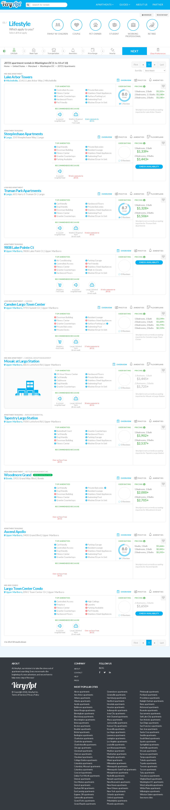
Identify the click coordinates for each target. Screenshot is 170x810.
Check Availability (149, 167)
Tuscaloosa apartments (150, 775)
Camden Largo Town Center (24, 304)
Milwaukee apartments (116, 763)
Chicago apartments (82, 747)
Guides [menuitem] (124, 4)
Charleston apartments (83, 738)
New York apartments (116, 791)
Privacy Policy (33, 695)
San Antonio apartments (150, 719)
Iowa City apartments (116, 713)
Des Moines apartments (84, 782)
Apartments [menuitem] (105, 4)
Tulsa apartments (147, 772)
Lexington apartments (116, 738)
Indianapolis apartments (117, 710)
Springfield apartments (149, 744)
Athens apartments (82, 698)
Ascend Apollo (15, 532)
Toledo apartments (148, 760)
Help (76, 676)
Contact (78, 672)
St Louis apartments (148, 751)
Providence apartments (150, 698)
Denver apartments (82, 779)
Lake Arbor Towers (18, 77)
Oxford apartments (115, 797)
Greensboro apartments (117, 691)
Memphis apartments (116, 757)
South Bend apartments (150, 738)
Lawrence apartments (116, 735)
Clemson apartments (83, 754)
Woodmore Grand (17, 475)
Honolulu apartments (116, 704)
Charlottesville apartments (85, 744)
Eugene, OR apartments (84, 794)
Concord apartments (83, 772)
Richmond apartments (149, 707)
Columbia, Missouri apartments (87, 766)
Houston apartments (115, 707)
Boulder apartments (82, 729)
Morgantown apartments (117, 772)
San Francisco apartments (151, 726)
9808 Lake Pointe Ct (19, 247)
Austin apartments (82, 704)
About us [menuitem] (141, 4)
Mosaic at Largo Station (21, 361)
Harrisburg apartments (116, 698)
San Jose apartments (149, 729)
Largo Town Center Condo (23, 588)
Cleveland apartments (83, 757)
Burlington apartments (83, 735)
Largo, (9, 137)
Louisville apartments (116, 744)
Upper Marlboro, (14, 251)
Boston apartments (82, 726)
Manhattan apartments (116, 754)
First (136, 64)
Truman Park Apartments (22, 191)
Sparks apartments (148, 741)
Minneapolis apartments (117, 766)
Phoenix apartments (115, 804)
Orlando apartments (115, 794)
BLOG (101, 668)
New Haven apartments (117, 785)
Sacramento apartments (150, 713)
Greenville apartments (116, 695)
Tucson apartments (148, 769)
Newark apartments (115, 779)
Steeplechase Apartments (23, 134)
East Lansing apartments (84, 791)
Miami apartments (114, 760)
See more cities (146, 797)
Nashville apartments (116, 775)
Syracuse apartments (149, 754)
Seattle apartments (148, 735)
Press (76, 680)
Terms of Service (19, 695)
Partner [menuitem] (158, 4)
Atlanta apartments (82, 701)
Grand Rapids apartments (85, 804)
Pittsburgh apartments (149, 691)
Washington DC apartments (151, 782)
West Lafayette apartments (151, 785)
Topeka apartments (148, 763)
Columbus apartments (83, 769)
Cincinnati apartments (83, 751)
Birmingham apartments (84, 713)
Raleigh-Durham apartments (152, 701)
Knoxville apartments (116, 729)
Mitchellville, (12, 80)
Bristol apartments (82, 732)
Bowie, (9, 478)
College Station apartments (85, 760)
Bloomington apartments (84, 719)
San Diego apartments (149, 723)
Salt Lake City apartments (150, 716)
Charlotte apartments (83, 741)
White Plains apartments (150, 788)
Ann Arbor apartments (83, 695)
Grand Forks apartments (84, 800)
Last (162, 64)
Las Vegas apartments (116, 732)
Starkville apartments (149, 747)
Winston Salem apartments (151, 794)
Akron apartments (81, 691)
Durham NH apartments (84, 788)
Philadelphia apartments (117, 800)
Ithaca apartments (114, 719)
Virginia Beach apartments (151, 779)
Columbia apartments (83, 763)
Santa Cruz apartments (149, 732)
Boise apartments (81, 723)
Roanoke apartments (149, 710)
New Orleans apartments (117, 788)
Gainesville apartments (83, 797)
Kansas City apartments (117, 726)
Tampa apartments (148, 757)
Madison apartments (115, 751)
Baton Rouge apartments (84, 710)
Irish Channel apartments (117, 716)
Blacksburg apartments (84, 716)
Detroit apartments (82, 785)
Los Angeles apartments (117, 741)
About (77, 669)
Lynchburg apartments (116, 747)
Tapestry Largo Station (21, 418)
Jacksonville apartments (117, 723)
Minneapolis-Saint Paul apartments (121, 769)
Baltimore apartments (83, 707)
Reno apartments (147, 704)
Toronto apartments (148, 766)
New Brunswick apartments (118, 782)
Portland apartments (148, 695)
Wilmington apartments (150, 791)
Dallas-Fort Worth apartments (87, 775)
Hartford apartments (115, 701)
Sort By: (138, 70)
